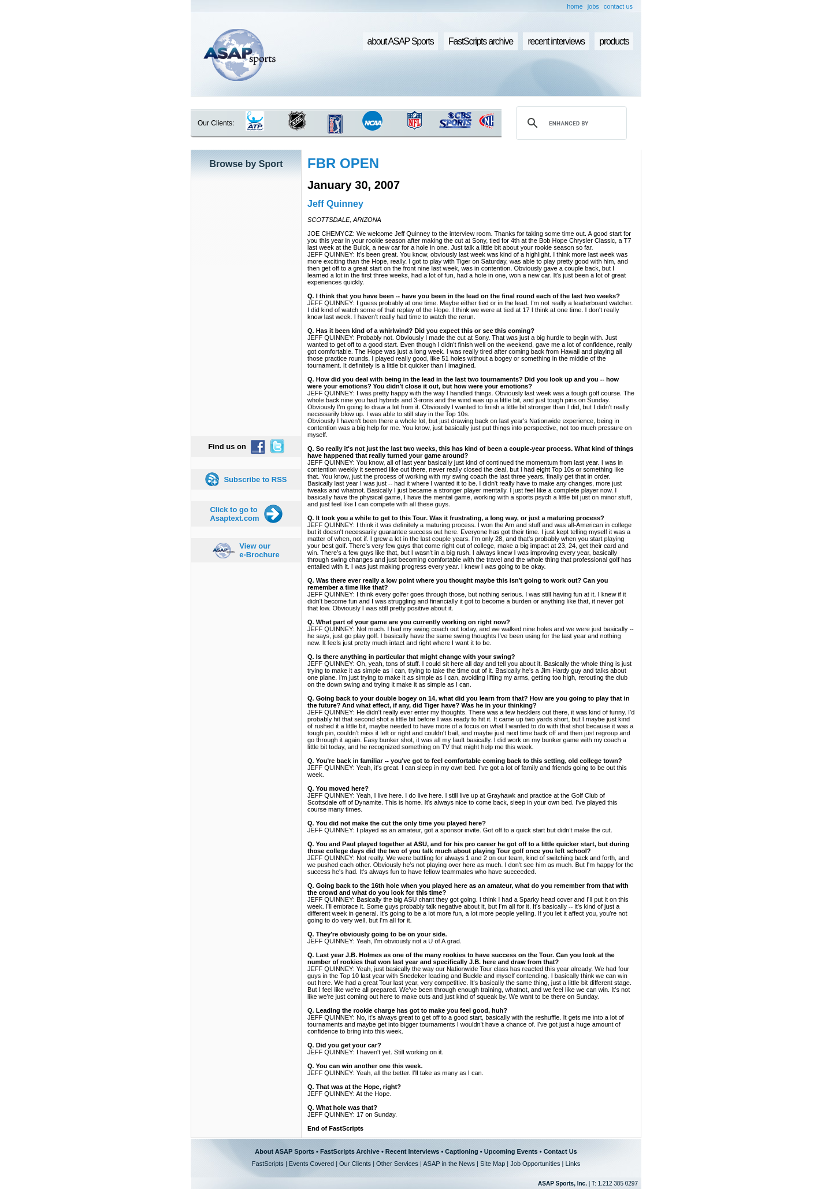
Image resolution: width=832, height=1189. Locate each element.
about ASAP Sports (400, 41)
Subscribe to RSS (255, 479)
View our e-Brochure (259, 550)
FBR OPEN (343, 163)
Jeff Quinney (335, 204)
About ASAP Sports (284, 1151)
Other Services (397, 1163)
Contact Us (560, 1151)
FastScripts (268, 1163)
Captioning (461, 1151)
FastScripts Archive (350, 1151)
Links (572, 1163)
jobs (593, 6)
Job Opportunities (535, 1163)
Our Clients (355, 1163)
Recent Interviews (412, 1151)
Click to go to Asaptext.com (234, 514)
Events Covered (311, 1163)
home (575, 6)
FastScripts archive (480, 41)
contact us (618, 6)
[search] (569, 123)
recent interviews (556, 41)
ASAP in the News (449, 1163)
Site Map (492, 1163)
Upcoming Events (511, 1151)
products (614, 41)
